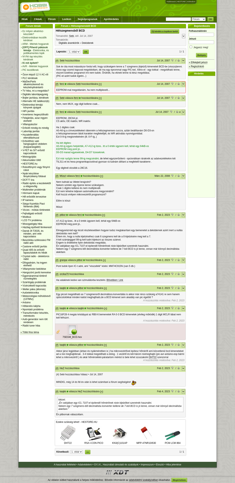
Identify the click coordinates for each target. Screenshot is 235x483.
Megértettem (179, 480)
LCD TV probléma (32, 220)
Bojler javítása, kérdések (35, 97)
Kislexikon (191, 2)
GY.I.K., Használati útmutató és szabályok (116, 464)
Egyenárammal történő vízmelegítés (34, 277)
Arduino (26, 302)
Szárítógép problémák (34, 282)
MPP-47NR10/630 (146, 442)
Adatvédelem (85, 464)
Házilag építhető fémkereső (37, 227)
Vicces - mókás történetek (36, 210)
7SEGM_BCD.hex (72, 337)
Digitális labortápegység (35, 94)
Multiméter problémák (33, 189)
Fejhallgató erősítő (32, 213)
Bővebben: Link (115, 280)
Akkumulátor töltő (31, 160)
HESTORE (181, 2)
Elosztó (160, 464)
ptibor (63, 215)
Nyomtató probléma (32, 309)
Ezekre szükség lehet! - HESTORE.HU (76, 422)
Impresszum (147, 464)
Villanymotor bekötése (34, 268)
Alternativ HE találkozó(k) (35, 101)
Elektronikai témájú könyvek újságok (32, 106)
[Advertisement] (203, 137)
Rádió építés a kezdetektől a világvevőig (36, 185)
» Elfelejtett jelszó (198, 62)
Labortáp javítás (30, 131)
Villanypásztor (29, 124)
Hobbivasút (171, 2)
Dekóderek (87, 43)
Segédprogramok (87, 19)
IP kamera (27, 200)
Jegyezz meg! (201, 47)
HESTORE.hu (29, 163)
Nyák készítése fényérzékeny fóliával (34, 175)
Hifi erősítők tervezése (34, 196)
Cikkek (38, 19)
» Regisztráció (196, 66)
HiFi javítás (28, 111)
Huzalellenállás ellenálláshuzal (30, 136)
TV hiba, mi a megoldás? (35, 90)
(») (100, 84)
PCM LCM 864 (173, 442)
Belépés (201, 55)
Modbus (26, 217)
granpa (63, 260)
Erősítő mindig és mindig (35, 128)
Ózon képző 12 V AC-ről (35, 74)
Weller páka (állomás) (34, 289)
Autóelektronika (30, 292)
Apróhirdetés (111, 19)
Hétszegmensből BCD (70, 30)
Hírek (25, 19)
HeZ (62, 368)
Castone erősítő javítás (34, 246)
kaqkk (63, 288)
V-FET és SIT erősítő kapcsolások (33, 152)
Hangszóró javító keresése (36, 272)
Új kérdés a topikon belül (165, 31)
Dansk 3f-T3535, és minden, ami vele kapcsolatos (32, 234)
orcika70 (64, 274)
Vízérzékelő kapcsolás (34, 285)
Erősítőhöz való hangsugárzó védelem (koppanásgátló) (34, 144)
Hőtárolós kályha (31, 306)
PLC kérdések (29, 78)
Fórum (52, 19)
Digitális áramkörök (69, 43)
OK (210, 19)
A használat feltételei (65, 464)
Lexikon (66, 19)
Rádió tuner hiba (31, 325)
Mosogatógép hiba (32, 224)
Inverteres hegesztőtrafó (35, 114)
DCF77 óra (28, 180)
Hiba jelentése (173, 464)
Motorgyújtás (29, 156)
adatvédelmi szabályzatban (143, 480)
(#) (57, 60)
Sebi (71, 36)
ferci (62, 84)
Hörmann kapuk (30, 193)
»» (87, 452)
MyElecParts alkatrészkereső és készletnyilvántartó (32, 84)
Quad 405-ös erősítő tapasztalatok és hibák (34, 251)
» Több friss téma (30, 332)
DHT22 (153, 357)
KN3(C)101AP (120, 442)
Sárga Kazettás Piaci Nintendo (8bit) (33, 205)
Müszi (63, 176)
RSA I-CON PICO (93, 442)
